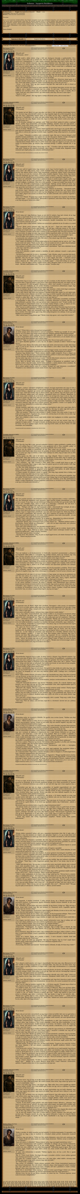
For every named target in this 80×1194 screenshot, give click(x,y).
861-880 (19, 1183)
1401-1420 (70, 1184)
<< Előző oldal (6, 45)
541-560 (31, 1182)
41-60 (9, 1181)
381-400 (74, 1181)
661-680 (54, 1182)
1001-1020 (48, 1183)
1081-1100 (67, 1183)
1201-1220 (22, 1184)
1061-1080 (62, 1183)
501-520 (23, 1182)
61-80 (12, 1181)
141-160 (27, 1181)
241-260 (46, 1181)
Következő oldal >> (72, 45)
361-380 (70, 1181)
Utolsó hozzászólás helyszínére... (8, 49)
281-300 (54, 1181)
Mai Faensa (6, 48)
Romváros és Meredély (17, 39)
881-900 (23, 1183)
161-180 (31, 1181)
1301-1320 (46, 1184)
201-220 (39, 1181)
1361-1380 (60, 1184)
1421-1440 (74, 1184)
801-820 (8, 1183)
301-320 (58, 1181)
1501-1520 (20, 1186)
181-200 (35, 1181)
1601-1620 (44, 1186)
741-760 (70, 1182)
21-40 (6, 1181)
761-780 (74, 1182)
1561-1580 (34, 1186)
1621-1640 (48, 1186)
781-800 (4, 1183)
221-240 (43, 1181)
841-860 (16, 1183)
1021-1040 (52, 1183)
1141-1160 (7, 1184)
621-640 (47, 1182)
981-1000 (43, 1183)
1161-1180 (12, 1184)
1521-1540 (24, 1186)
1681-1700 (63, 1186)
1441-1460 (5, 1186)
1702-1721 (72, 1186)
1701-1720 (67, 1186)
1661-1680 (58, 1186)
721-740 (66, 1182)
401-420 (4, 1182)
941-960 (35, 1183)
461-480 (16, 1182)
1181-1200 (17, 1184)
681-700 (58, 1182)
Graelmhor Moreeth (8, 102)
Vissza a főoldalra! (7, 29)
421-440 (8, 1182)
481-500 (20, 1182)
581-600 (39, 1182)
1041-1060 (57, 1183)
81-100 (15, 1181)
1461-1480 (10, 1186)
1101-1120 (72, 1183)
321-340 (62, 1181)
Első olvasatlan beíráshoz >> (30, 45)
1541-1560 (29, 1186)
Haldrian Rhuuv (7, 322)
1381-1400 (65, 1184)
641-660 (51, 1182)
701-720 (62, 1182)
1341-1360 (55, 1184)
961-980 (39, 1183)
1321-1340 (50, 1184)
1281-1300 (41, 1184)
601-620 (43, 1182)
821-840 (12, 1183)
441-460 (12, 1182)
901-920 (27, 1183)
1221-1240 (26, 1184)
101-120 (19, 1181)
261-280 (50, 1181)
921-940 (31, 1183)
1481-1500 (15, 1186)
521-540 (27, 1182)
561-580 (35, 1182)
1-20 (4, 1181)
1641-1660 (53, 1186)
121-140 (23, 1181)
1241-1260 (31, 1184)
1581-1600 (39, 1186)
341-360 (66, 1181)
